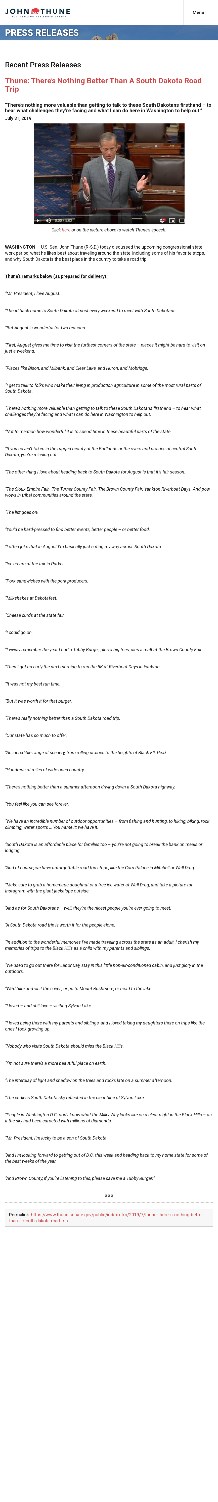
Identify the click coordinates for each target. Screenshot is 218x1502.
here (66, 229)
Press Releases (42, 33)
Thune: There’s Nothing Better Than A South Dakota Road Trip (103, 84)
